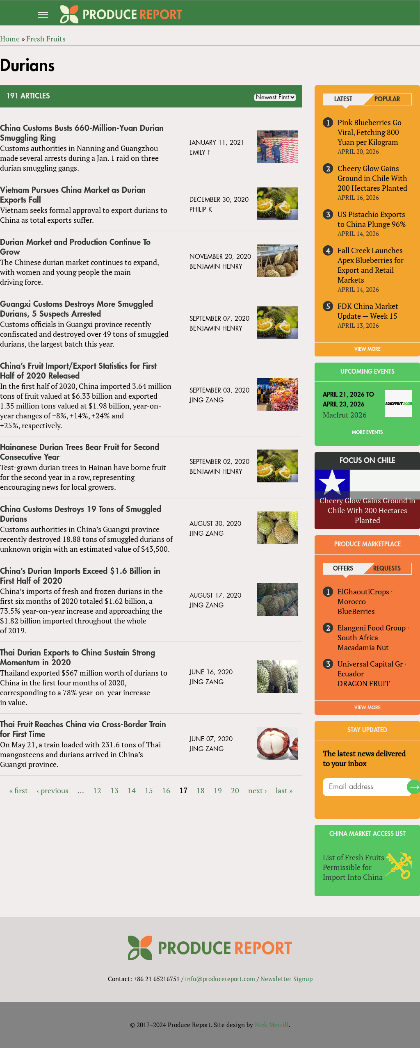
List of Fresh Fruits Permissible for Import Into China (353, 867)
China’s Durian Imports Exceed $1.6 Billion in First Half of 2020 (80, 576)
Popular (387, 99)
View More (367, 707)
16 (166, 790)
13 (114, 790)
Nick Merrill (272, 1025)
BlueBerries (356, 611)
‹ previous (52, 790)
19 (218, 790)
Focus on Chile (367, 460)
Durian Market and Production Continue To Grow (75, 247)
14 (132, 790)
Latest (343, 99)
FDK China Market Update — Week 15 (368, 311)
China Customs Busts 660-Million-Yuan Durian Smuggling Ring (82, 133)
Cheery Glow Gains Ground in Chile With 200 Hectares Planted (372, 178)
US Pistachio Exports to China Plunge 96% (372, 219)
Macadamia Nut (363, 647)
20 (235, 790)
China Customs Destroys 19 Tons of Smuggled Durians (80, 514)
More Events (367, 432)
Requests (387, 569)
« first (18, 790)
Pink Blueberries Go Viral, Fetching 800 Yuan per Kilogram (370, 132)
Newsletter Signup (286, 979)
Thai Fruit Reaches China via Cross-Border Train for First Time (83, 729)
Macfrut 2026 (345, 415)
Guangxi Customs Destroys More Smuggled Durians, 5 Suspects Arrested (76, 309)
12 (97, 790)
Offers (343, 569)
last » (284, 790)
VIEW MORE (367, 349)
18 (200, 790)
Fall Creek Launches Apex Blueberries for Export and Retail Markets (371, 265)
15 (149, 790)
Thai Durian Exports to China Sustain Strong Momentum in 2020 (77, 657)
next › (257, 790)
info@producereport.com (220, 979)
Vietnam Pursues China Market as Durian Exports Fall (73, 195)
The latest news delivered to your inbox (364, 758)
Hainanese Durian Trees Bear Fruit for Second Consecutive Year (79, 452)
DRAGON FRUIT (364, 683)
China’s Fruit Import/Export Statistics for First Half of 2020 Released (78, 371)
